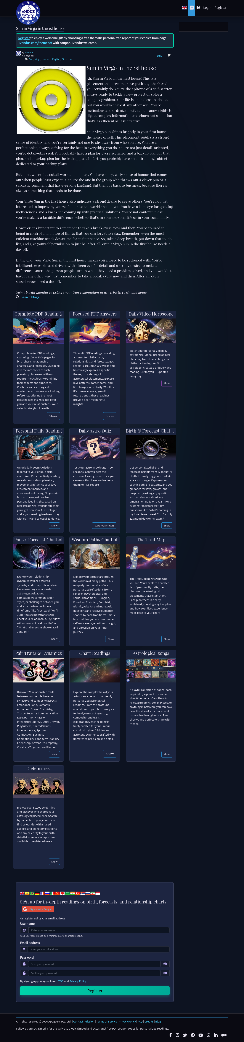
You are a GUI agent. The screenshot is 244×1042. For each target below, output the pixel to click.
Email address (30, 943)
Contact (78, 1021)
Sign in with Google (37, 909)
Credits (149, 1021)
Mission (89, 1021)
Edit (159, 55)
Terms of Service (106, 1021)
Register (220, 7)
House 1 (46, 59)
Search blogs (27, 297)
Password (27, 957)
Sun (31, 59)
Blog (158, 1021)
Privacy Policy (78, 981)
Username (27, 924)
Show (53, 416)
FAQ (140, 1021)
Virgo (37, 59)
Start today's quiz (104, 525)
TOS (61, 981)
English (56, 59)
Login (207, 7)
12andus (29, 52)
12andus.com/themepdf (35, 43)
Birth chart (67, 59)
